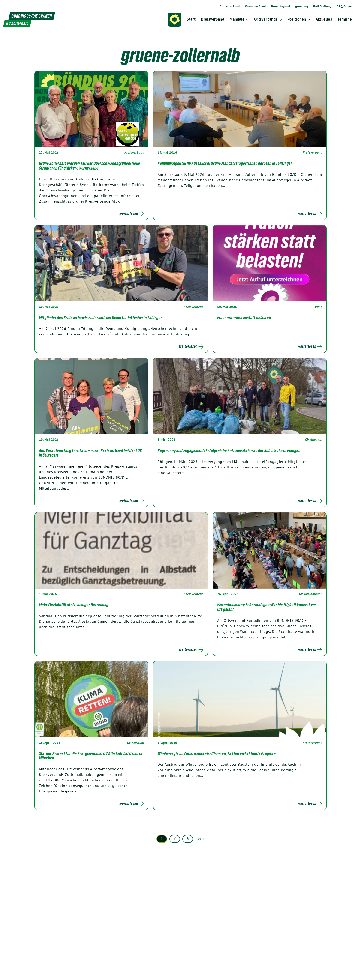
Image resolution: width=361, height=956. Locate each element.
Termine (344, 19)
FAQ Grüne (344, 6)
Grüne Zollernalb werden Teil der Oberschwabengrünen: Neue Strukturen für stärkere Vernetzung (89, 165)
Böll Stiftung (322, 6)
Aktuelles (324, 19)
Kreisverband (212, 19)
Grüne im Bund (255, 6)
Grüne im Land (230, 6)
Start (191, 19)
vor (201, 839)
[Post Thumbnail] (91, 109)
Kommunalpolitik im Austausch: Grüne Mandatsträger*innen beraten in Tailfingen (225, 163)
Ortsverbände (266, 19)
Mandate (237, 19)
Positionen (296, 19)
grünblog (301, 6)
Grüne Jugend (280, 6)
